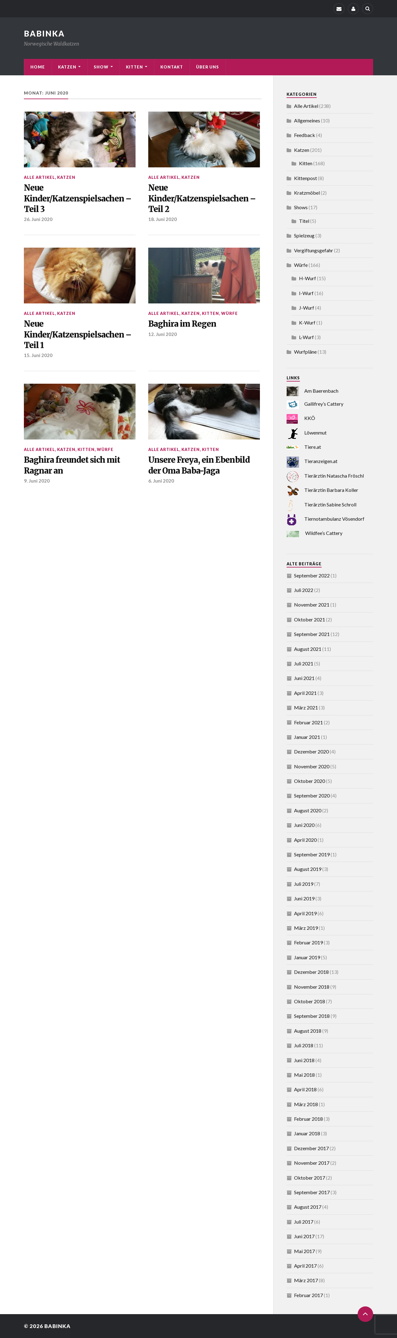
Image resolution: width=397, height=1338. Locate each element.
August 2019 (307, 869)
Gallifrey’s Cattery (323, 404)
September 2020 (312, 795)
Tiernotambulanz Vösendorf (334, 519)
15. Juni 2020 (38, 355)
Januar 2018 (307, 1133)
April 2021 (305, 693)
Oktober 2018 (309, 1001)
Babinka (57, 1326)
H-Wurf (307, 278)
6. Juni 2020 (161, 481)
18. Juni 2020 (162, 219)
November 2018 (311, 987)
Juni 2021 (304, 678)
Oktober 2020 (309, 781)
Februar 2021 (308, 722)
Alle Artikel (39, 177)
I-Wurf (306, 293)
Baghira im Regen (182, 324)
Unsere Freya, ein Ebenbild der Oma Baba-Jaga (199, 465)
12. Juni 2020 (162, 334)
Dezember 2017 (311, 1148)
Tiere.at (312, 447)
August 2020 (307, 810)
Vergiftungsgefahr (313, 250)
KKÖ (309, 418)
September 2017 (312, 1192)
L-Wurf (306, 337)
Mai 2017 (304, 1251)
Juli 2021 (303, 663)
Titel (304, 221)
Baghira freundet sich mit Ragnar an (72, 465)
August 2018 (307, 1031)
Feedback (304, 135)
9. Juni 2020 (37, 481)
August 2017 (307, 1207)
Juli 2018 (303, 1045)
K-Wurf (307, 322)
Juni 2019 (304, 898)
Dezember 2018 (311, 972)
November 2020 (311, 766)
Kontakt (171, 66)
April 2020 (305, 840)
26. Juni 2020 (38, 219)
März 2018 (306, 1104)
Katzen (67, 66)
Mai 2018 (304, 1075)
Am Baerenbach (321, 391)
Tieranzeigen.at (320, 461)
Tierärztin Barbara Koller (331, 490)
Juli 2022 (303, 590)
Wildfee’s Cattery (323, 533)
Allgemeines (307, 120)
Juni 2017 (304, 1236)
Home (37, 66)
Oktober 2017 (309, 1178)
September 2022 (312, 575)
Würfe (229, 313)
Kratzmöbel (307, 193)
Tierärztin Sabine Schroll (330, 504)
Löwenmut (315, 432)
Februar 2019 (308, 942)
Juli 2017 (303, 1222)
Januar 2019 (307, 957)
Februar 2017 (308, 1295)
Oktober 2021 (309, 619)
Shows (301, 207)
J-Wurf (306, 308)
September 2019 (312, 854)
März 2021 (306, 707)
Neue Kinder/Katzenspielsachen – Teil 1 (77, 334)
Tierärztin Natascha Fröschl (334, 476)
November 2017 (311, 1163)
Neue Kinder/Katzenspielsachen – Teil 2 (202, 198)
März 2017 (306, 1280)
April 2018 (305, 1089)
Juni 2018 (304, 1060)
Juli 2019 (303, 884)
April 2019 (305, 913)
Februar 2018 (308, 1119)
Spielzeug (304, 235)
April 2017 (305, 1266)
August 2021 (307, 649)
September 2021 (312, 634)
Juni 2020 (304, 825)
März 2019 (306, 928)
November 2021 (311, 604)
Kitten (134, 66)
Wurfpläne (305, 352)
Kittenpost (305, 178)
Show (101, 66)
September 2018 (312, 1016)
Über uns (207, 66)
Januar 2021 (307, 737)
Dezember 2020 (311, 751)
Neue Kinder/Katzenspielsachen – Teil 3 (77, 198)
